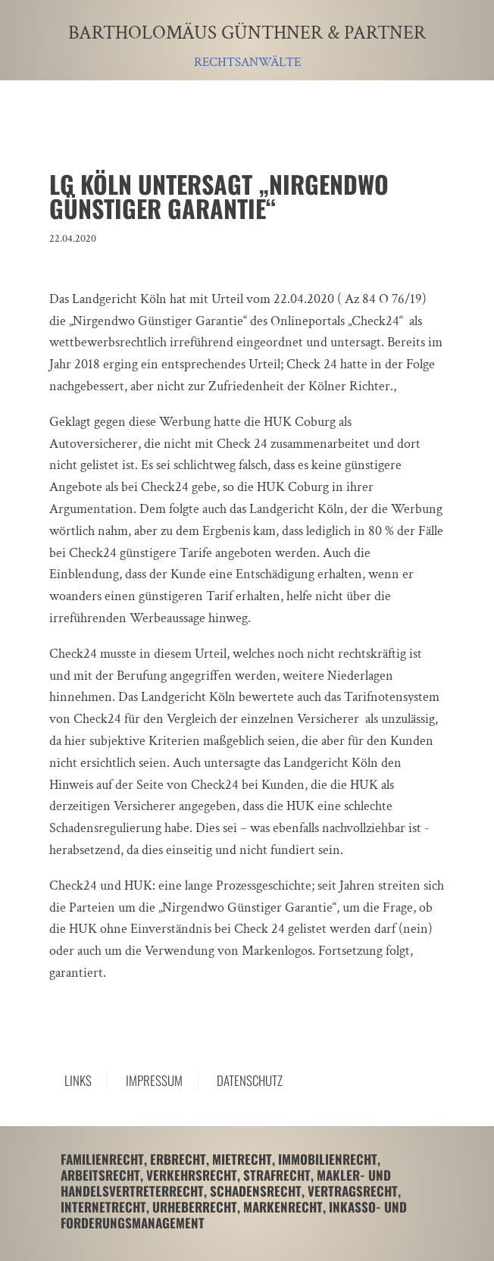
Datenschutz (250, 1080)
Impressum (154, 1080)
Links (78, 1080)
